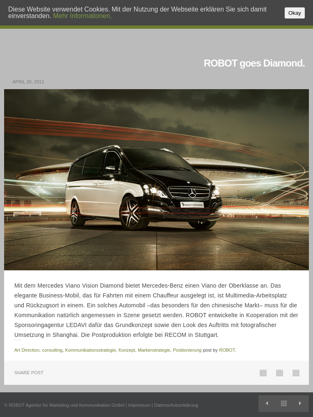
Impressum (139, 405)
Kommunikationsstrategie (90, 350)
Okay (294, 13)
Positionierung (187, 350)
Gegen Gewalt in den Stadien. (300, 403)
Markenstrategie (154, 350)
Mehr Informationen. (82, 15)
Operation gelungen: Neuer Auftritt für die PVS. (266, 403)
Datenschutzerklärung (176, 405)
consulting (52, 350)
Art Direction (26, 350)
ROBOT (227, 350)
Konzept (127, 350)
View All (283, 403)
